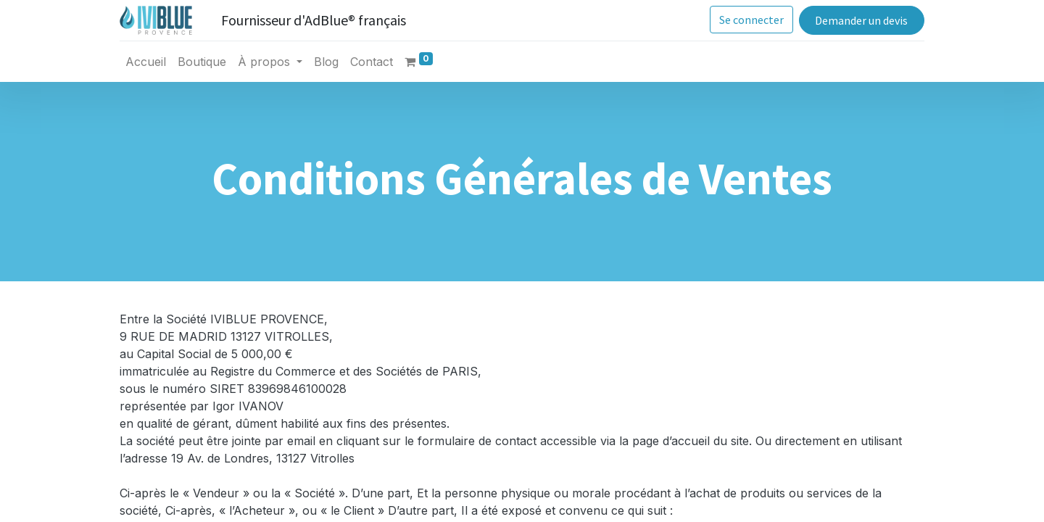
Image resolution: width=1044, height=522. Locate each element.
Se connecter (751, 19)
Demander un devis (861, 20)
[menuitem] (146, 61)
